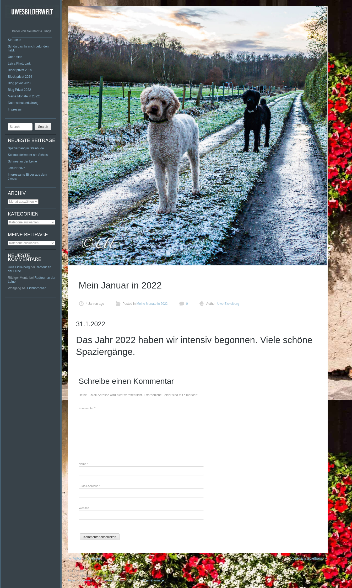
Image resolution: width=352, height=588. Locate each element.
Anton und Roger (84, 558)
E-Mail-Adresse (89, 485)
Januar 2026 (16, 168)
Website (84, 508)
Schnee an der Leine (22, 161)
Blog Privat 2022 (19, 90)
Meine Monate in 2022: (24, 96)
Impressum (15, 109)
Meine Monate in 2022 (152, 304)
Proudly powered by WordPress (90, 580)
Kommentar (87, 408)
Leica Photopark (19, 63)
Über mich (15, 57)
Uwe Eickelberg (19, 267)
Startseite (14, 40)
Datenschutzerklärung (23, 103)
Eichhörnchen (36, 288)
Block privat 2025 (20, 70)
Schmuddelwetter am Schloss (28, 155)
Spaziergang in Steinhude (26, 148)
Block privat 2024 (20, 76)
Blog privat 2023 (19, 83)
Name (83, 463)
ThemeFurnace (153, 580)
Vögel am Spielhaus (309, 558)
